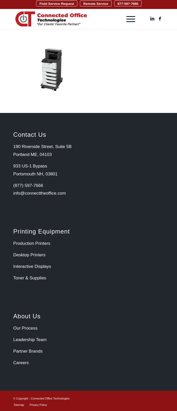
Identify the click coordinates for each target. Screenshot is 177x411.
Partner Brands (28, 351)
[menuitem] (56, 3)
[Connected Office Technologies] (73, 19)
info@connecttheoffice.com (39, 193)
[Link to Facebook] (160, 19)
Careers (21, 362)
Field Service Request (56, 4)
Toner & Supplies (29, 278)
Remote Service (95, 4)
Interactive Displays (32, 266)
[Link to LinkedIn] (152, 19)
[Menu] (128, 19)
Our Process (25, 328)
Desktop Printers (29, 254)
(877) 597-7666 (28, 185)
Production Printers (31, 243)
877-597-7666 (128, 4)
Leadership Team (30, 339)
